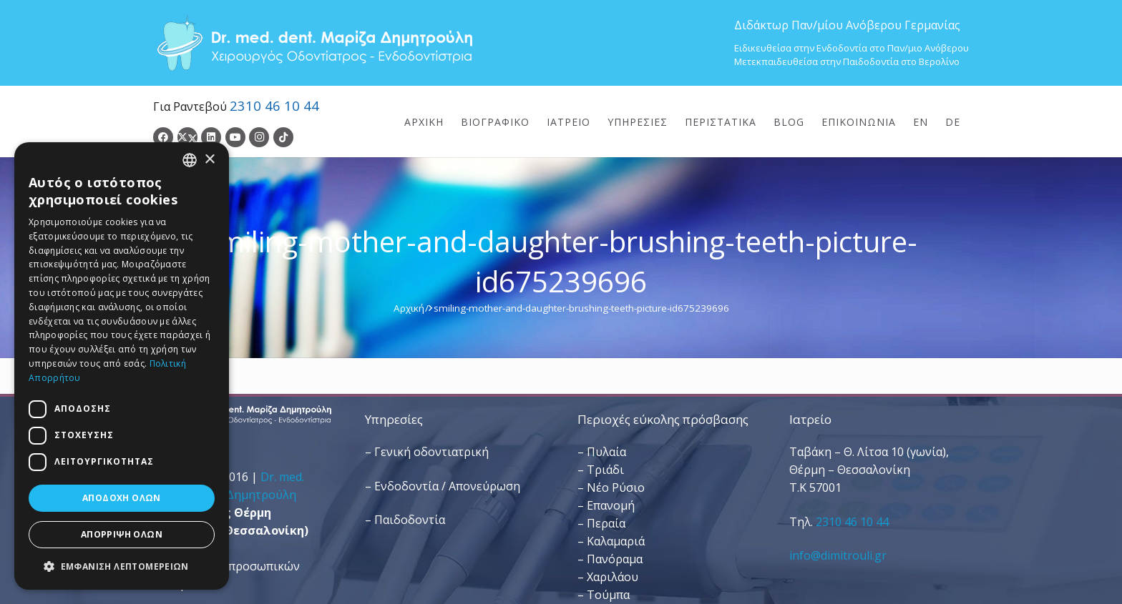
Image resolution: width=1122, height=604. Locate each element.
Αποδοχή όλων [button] (121, 498)
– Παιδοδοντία (405, 520)
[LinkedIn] (211, 137)
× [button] (209, 159)
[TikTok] (283, 137)
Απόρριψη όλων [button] (121, 534)
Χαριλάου (612, 577)
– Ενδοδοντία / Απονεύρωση (442, 486)
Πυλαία (606, 452)
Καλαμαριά (616, 541)
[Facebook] (163, 137)
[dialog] (121, 366)
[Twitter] (187, 137)
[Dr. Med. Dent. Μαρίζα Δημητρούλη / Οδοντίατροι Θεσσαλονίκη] (314, 43)
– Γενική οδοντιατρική (427, 452)
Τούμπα (608, 595)
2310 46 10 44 (274, 105)
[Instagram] (259, 137)
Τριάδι (605, 469)
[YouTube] (235, 137)
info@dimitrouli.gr (838, 555)
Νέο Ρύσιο (616, 487)
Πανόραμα (615, 559)
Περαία (606, 523)
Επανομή (611, 505)
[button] (122, 566)
